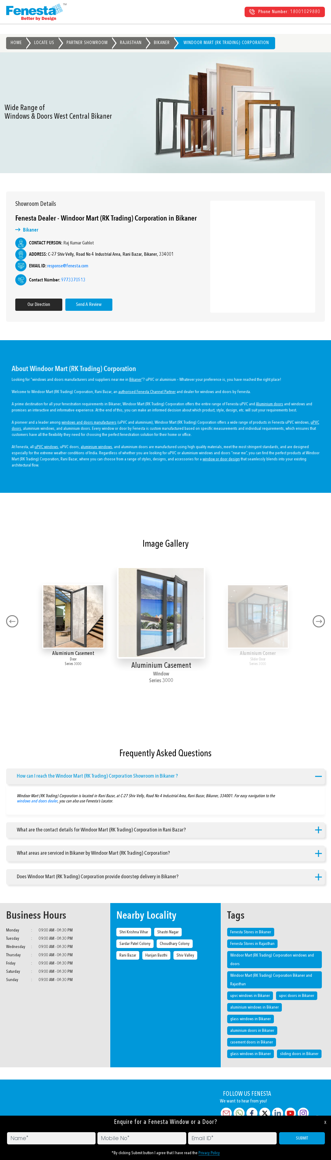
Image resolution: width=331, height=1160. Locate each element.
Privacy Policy (209, 1153)
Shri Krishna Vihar (133, 932)
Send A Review (85, 304)
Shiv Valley (185, 955)
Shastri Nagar (168, 932)
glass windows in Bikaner (250, 1019)
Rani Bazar (127, 955)
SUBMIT (302, 1138)
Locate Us (44, 43)
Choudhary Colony (175, 944)
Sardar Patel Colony (135, 944)
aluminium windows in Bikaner (254, 1007)
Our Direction (35, 304)
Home (16, 43)
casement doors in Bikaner (251, 1042)
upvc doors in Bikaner (296, 996)
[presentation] (12, 621)
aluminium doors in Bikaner (252, 1030)
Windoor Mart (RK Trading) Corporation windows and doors (272, 959)
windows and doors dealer (37, 798)
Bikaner (162, 43)
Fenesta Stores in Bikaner (250, 932)
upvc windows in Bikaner (250, 996)
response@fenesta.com (64, 266)
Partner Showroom (87, 43)
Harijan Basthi (156, 955)
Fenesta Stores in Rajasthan (252, 944)
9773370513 (70, 280)
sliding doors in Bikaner (299, 1054)
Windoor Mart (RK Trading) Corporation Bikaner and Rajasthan (271, 979)
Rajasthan (131, 43)
